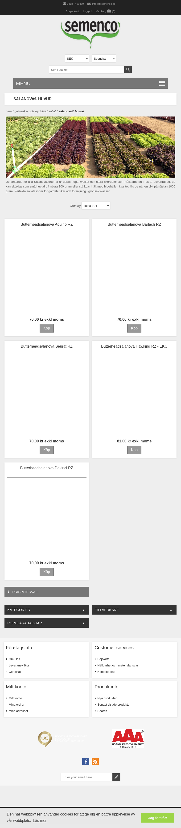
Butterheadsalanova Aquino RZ (47, 224)
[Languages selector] (104, 58)
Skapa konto (73, 11)
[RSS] (95, 761)
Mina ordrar (16, 704)
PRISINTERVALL (25, 592)
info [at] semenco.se (103, 3)
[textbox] (86, 69)
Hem (9, 111)
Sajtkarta (103, 659)
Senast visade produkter (113, 704)
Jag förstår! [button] (157, 818)
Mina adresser (18, 711)
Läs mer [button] (40, 821)
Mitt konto (15, 698)
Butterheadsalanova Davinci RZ (46, 468)
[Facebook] (85, 761)
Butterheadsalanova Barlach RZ (134, 224)
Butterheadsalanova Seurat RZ (47, 346)
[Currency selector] (77, 58)
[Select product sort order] (96, 205)
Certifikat (15, 672)
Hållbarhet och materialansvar (117, 665)
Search (102, 711)
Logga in (88, 11)
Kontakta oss (106, 672)
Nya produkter (107, 698)
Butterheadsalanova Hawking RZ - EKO (134, 346)
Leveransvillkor (19, 665)
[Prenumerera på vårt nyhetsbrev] (86, 777)
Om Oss (14, 659)
